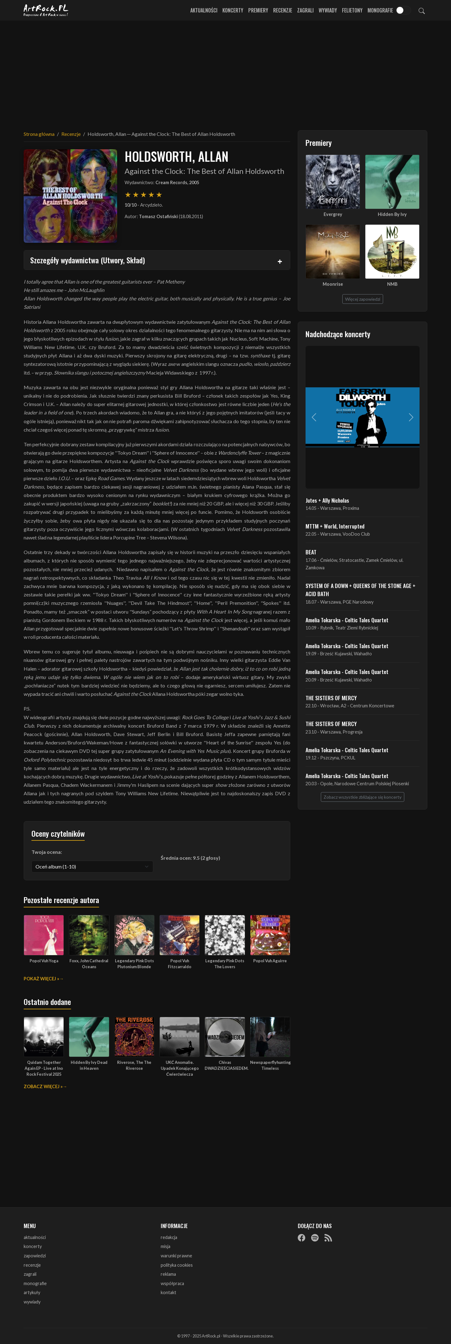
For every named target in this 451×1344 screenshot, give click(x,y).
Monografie (380, 10)
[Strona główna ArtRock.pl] (46, 10)
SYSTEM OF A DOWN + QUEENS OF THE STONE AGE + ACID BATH (360, 589)
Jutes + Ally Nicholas (327, 500)
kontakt (168, 1292)
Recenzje (282, 10)
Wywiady (328, 10)
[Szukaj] (421, 10)
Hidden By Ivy (392, 214)
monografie (35, 1283)
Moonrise (333, 284)
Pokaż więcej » (41, 978)
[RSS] (328, 1237)
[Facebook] (301, 1237)
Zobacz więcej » (43, 1086)
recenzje (32, 1265)
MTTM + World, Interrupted (335, 526)
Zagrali (305, 10)
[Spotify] (315, 1237)
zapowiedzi (35, 1255)
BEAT (311, 552)
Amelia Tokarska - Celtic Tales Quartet (347, 620)
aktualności (35, 1237)
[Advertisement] (225, 71)
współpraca (172, 1283)
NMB (392, 284)
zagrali (30, 1274)
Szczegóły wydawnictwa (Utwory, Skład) (87, 259)
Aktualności (203, 10)
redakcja (169, 1237)
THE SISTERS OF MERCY (331, 698)
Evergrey (333, 214)
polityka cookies (177, 1265)
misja (165, 1246)
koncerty (33, 1246)
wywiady (32, 1301)
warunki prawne (176, 1255)
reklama (168, 1274)
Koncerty (232, 10)
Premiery (258, 10)
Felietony (352, 10)
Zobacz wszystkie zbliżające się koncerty (362, 797)
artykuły (32, 1292)
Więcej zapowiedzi (362, 299)
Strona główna (39, 134)
